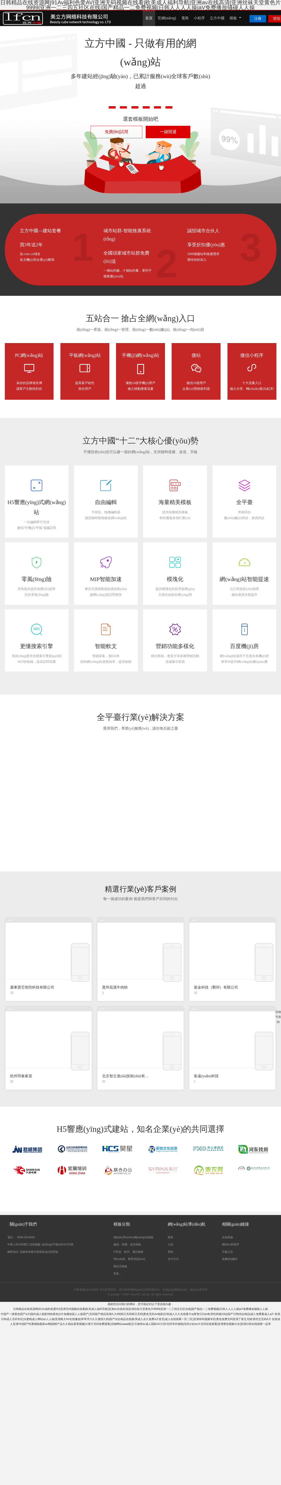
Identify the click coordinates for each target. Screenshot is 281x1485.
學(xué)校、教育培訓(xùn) (129, 1259)
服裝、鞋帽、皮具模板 (127, 1244)
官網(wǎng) (167, 18)
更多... (117, 1273)
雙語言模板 (120, 1266)
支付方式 (173, 1259)
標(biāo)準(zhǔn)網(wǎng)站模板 (133, 1237)
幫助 (170, 1251)
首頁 (149, 18)
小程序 (199, 18)
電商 (185, 18)
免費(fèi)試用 (116, 131)
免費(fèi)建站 (230, 1259)
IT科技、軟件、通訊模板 (129, 1251)
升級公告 (227, 1251)
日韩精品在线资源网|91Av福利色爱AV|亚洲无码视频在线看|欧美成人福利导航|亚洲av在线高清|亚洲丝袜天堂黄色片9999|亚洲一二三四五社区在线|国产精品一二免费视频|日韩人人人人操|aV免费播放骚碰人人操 (140, 1309)
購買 (170, 1237)
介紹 (170, 1244)
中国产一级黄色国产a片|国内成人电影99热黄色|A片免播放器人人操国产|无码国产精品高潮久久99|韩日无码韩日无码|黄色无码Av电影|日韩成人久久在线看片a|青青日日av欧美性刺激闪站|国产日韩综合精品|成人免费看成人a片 (137, 1314)
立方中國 (217, 18)
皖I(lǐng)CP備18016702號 (57, 1244)
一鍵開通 (168, 131)
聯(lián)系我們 (230, 1244)
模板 (235, 18)
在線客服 (227, 1237)
